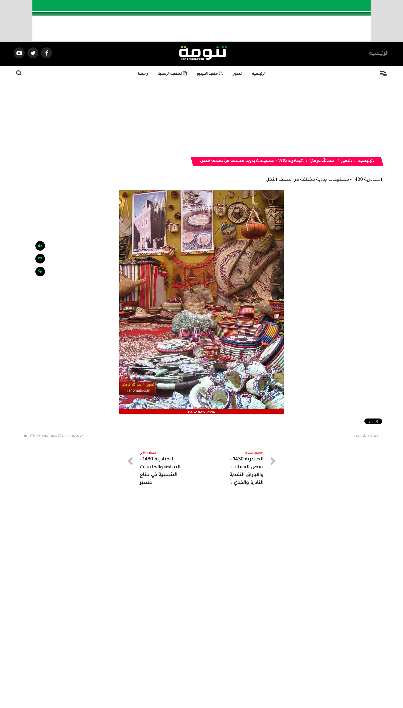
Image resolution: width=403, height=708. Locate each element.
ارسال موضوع (151, 659)
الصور (237, 74)
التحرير (357, 436)
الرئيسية (378, 54)
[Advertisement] (234, 118)
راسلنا (143, 74)
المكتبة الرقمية (172, 74)
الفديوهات (215, 659)
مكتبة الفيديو (210, 74)
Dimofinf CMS (206, 685)
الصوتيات (193, 659)
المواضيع (236, 659)
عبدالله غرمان (321, 161)
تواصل (174, 659)
